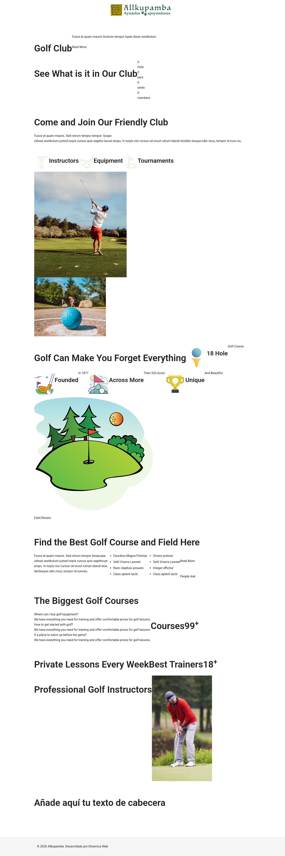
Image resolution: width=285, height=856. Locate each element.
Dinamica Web (98, 846)
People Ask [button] (187, 576)
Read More (79, 47)
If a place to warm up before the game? (60, 635)
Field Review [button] (42, 518)
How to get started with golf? (53, 624)
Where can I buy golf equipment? (56, 614)
